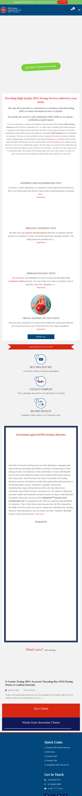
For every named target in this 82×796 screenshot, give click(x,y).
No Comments (29, 690)
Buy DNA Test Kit (41, 367)
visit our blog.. (50, 650)
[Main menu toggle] (79, 10)
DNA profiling (55, 142)
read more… (40, 514)
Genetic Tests (51, 756)
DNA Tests (50, 752)
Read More (41, 197)
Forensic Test (51, 760)
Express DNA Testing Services (58, 748)
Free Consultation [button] (41, 67)
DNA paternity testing (59, 136)
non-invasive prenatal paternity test (36, 233)
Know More (62, 2)
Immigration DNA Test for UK (57, 765)
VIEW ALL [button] (41, 337)
